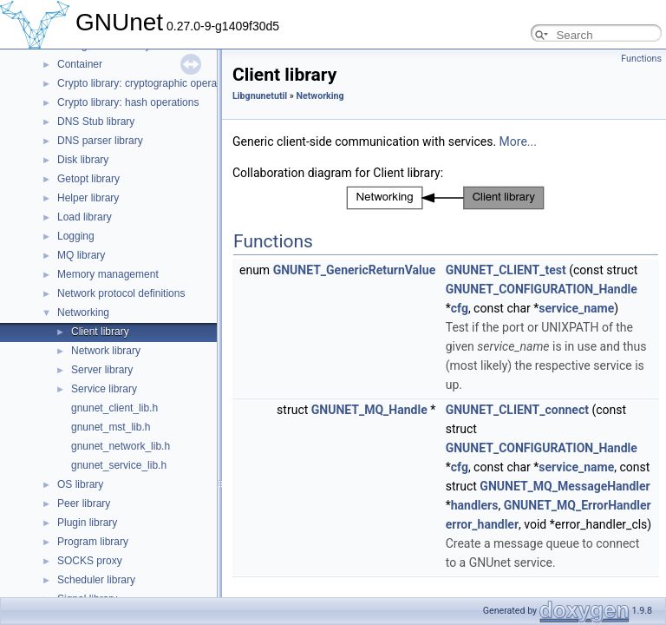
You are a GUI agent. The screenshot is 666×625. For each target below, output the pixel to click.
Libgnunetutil (259, 96)
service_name (576, 308)
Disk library (82, 160)
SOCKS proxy (89, 561)
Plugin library (87, 522)
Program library (92, 542)
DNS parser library (100, 141)
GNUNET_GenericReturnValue (354, 270)
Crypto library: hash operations (128, 102)
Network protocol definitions (121, 293)
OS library (80, 484)
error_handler (482, 524)
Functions (641, 58)
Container (79, 64)
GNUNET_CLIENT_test (506, 270)
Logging (76, 236)
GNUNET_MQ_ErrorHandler (577, 505)
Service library (104, 389)
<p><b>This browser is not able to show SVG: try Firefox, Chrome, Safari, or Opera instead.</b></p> (446, 198)
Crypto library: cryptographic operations (147, 83)
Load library (84, 217)
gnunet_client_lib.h (114, 408)
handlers (475, 505)
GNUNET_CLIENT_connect (517, 410)
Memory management (108, 274)
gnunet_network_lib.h (120, 446)
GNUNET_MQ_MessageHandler (565, 486)
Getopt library (88, 179)
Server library (102, 370)
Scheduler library (96, 580)
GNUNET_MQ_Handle (369, 410)
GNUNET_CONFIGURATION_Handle (541, 289)
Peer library (83, 503)
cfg (459, 308)
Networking (83, 312)
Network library (105, 351)
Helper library (88, 198)
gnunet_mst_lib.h (110, 427)
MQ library (81, 255)
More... (518, 141)
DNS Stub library (95, 121)
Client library (100, 332)
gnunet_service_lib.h (118, 465)
